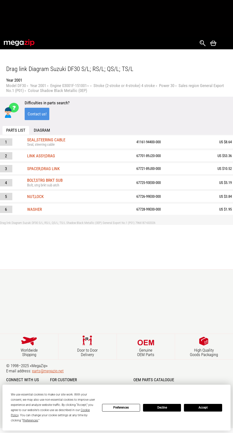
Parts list (15, 130)
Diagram (42, 130)
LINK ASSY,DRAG (41, 155)
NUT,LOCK (35, 196)
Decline (162, 407)
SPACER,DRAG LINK (43, 168)
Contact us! (37, 113)
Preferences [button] (30, 420)
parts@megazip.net (48, 370)
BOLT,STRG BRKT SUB (45, 180)
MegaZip (19, 42)
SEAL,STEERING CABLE (46, 139)
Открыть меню (224, 43)
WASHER (34, 209)
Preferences (121, 407)
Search (203, 43)
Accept (203, 407)
